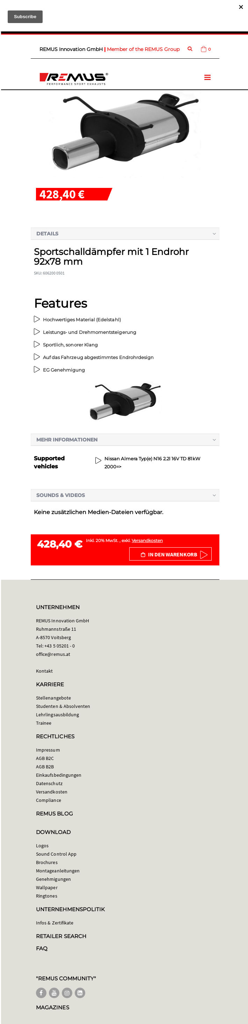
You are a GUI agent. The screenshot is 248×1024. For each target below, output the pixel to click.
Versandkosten (147, 540)
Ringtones (46, 896)
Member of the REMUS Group (143, 49)
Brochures (47, 862)
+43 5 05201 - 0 (59, 646)
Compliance (48, 800)
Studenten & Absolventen (63, 706)
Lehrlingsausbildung (57, 714)
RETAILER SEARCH (61, 936)
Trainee (43, 723)
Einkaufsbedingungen (58, 775)
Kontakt (44, 671)
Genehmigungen (53, 879)
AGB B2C (45, 758)
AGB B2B (45, 766)
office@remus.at (53, 654)
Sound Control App (56, 854)
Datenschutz (49, 783)
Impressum (48, 750)
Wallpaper (47, 887)
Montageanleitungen (58, 871)
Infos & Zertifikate (54, 923)
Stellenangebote (53, 698)
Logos (42, 845)
